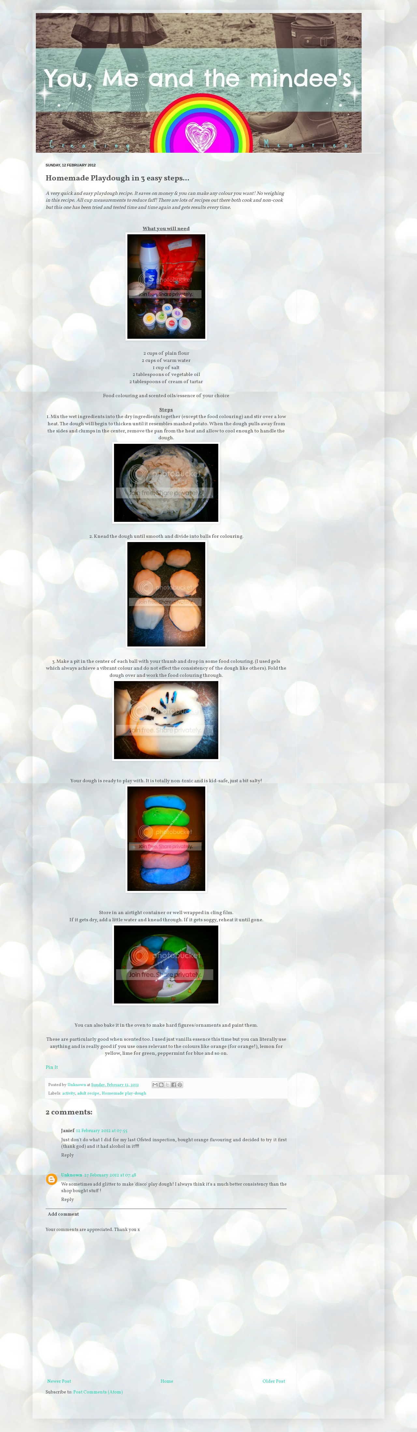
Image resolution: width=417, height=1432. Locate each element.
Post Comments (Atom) (98, 1392)
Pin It (52, 1067)
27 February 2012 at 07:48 (110, 1175)
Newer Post (59, 1381)
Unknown (71, 1175)
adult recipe (88, 1094)
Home (167, 1381)
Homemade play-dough (124, 1094)
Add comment (63, 1214)
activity (68, 1094)
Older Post (274, 1381)
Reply (67, 1155)
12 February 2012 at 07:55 (101, 1131)
